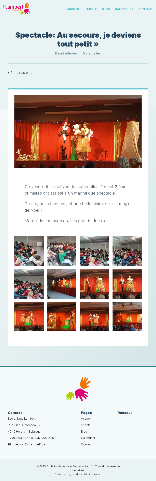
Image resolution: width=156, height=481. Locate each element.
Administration (92, 474)
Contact (145, 9)
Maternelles (92, 53)
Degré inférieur (66, 53)
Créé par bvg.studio (67, 474)
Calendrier (124, 9)
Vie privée (78, 470)
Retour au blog (20, 73)
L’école (91, 9)
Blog (106, 9)
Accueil (73, 9)
